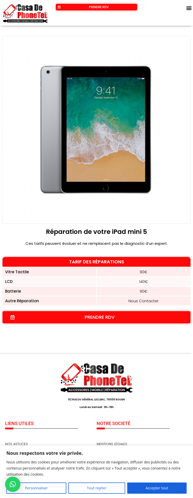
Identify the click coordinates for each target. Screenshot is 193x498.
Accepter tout (157, 488)
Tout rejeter (97, 488)
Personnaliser (36, 488)
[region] (96, 471)
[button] (189, 8)
